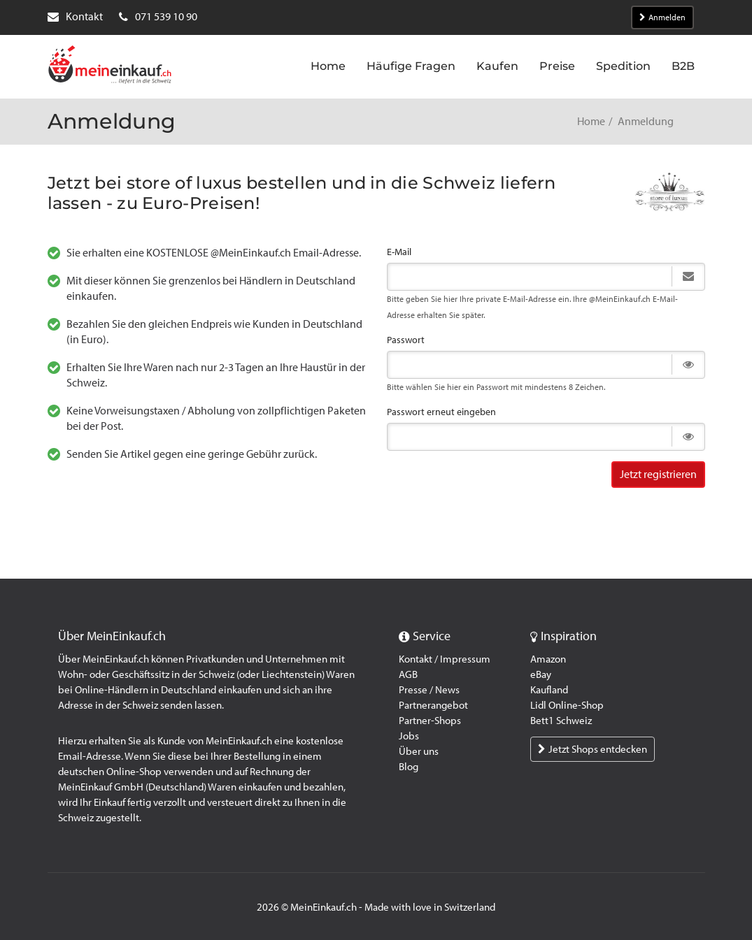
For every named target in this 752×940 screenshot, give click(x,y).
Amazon (548, 659)
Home (591, 121)
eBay (540, 674)
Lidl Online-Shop (567, 705)
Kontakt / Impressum (444, 659)
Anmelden (662, 17)
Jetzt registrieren (658, 474)
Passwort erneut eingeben (441, 412)
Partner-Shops (430, 720)
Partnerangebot (433, 705)
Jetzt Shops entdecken (592, 749)
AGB (408, 674)
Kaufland (549, 690)
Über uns (419, 751)
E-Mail (399, 252)
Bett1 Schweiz (561, 720)
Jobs (409, 736)
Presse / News (429, 690)
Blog (408, 766)
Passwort (406, 340)
